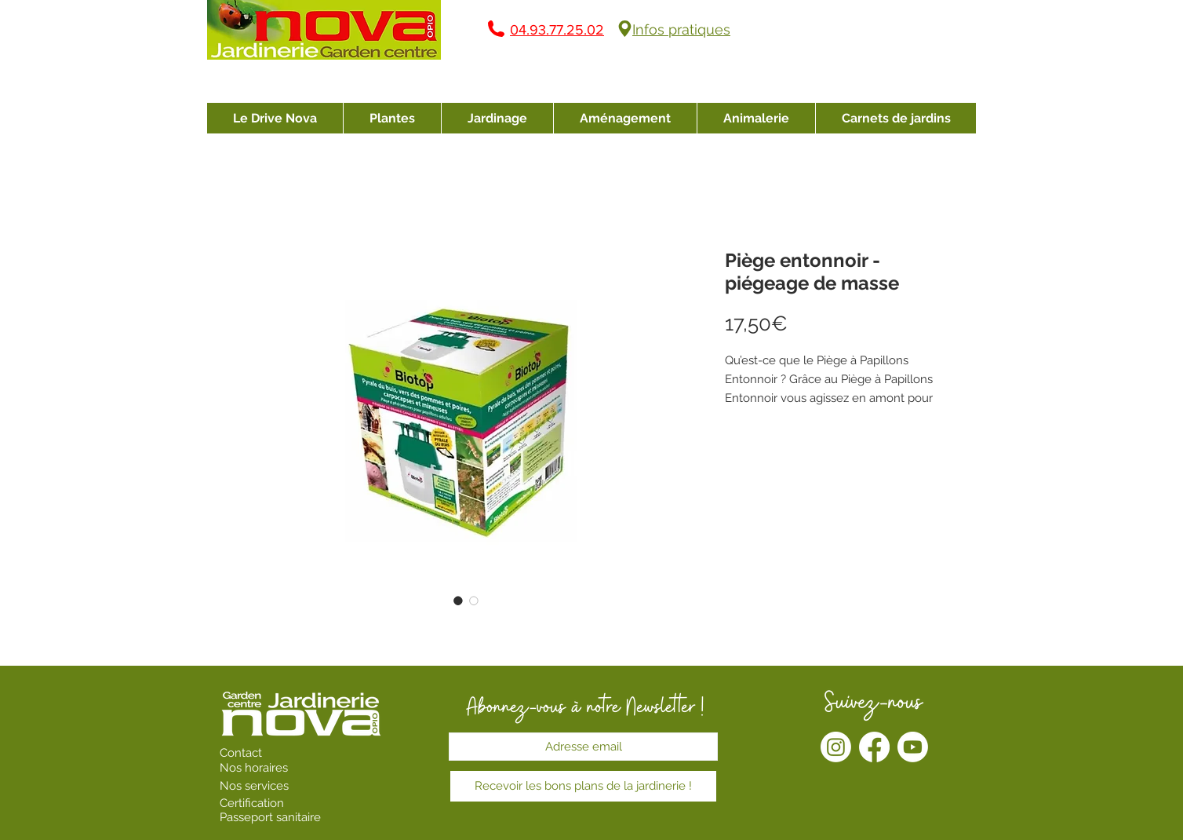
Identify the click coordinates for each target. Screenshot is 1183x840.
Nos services (256, 786)
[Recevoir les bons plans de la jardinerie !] (583, 786)
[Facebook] (874, 747)
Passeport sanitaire (270, 817)
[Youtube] (912, 747)
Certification (252, 803)
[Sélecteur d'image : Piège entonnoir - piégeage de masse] (458, 600)
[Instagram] (836, 747)
